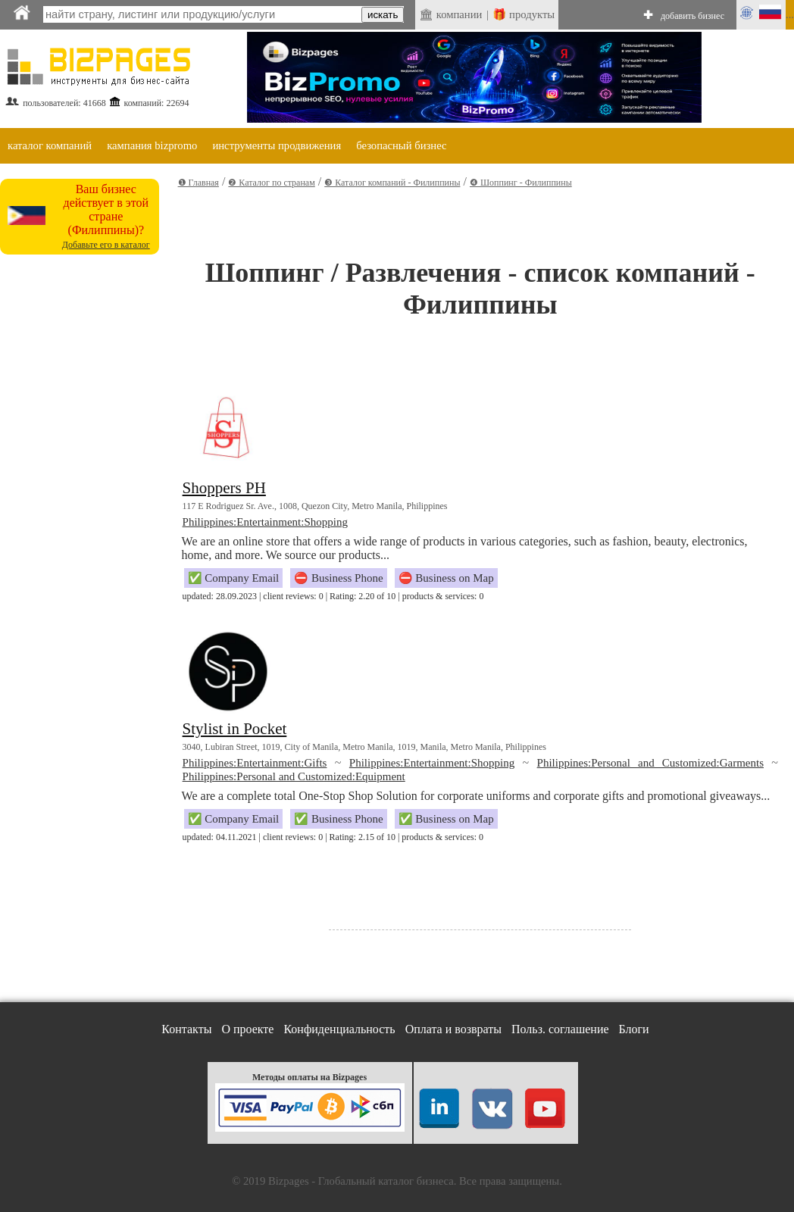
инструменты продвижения (276, 145)
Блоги (634, 1029)
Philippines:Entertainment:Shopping (265, 522)
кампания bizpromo (152, 145)
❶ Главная (198, 182)
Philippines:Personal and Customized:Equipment (294, 776)
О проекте (247, 1029)
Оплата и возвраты (453, 1029)
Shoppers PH (224, 488)
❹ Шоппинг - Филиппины (521, 182)
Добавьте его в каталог (106, 244)
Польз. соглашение (560, 1029)
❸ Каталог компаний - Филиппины (392, 182)
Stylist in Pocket (235, 729)
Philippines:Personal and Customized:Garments (650, 763)
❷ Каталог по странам (271, 182)
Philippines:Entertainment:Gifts (255, 763)
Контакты (186, 1029)
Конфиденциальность (339, 1029)
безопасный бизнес (401, 145)
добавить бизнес (692, 16)
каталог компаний (50, 145)
